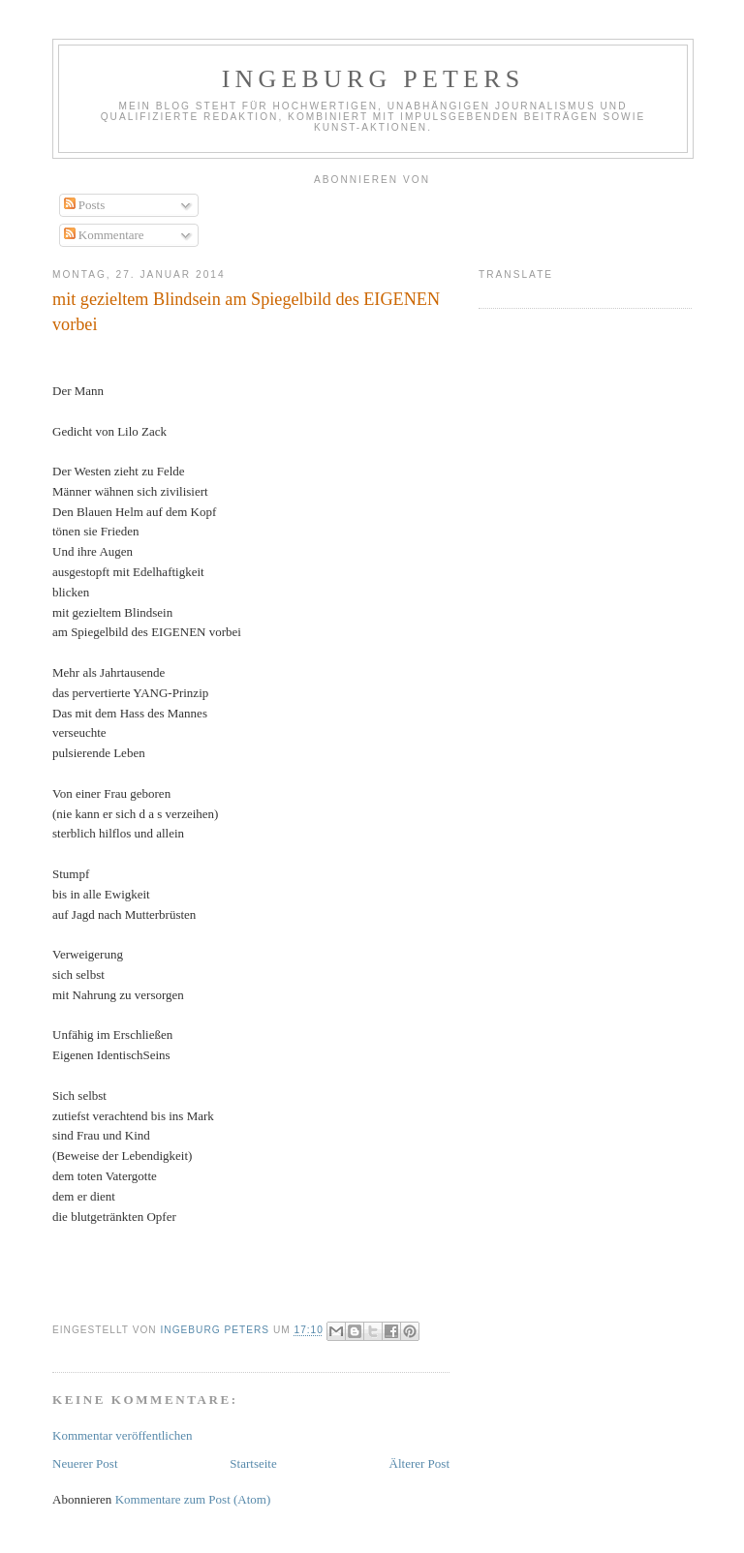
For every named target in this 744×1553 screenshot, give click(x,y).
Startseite (253, 1463)
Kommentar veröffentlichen (122, 1435)
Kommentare (104, 235)
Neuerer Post (85, 1463)
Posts (85, 205)
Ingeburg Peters (373, 79)
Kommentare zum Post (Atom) (193, 1499)
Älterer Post (419, 1463)
